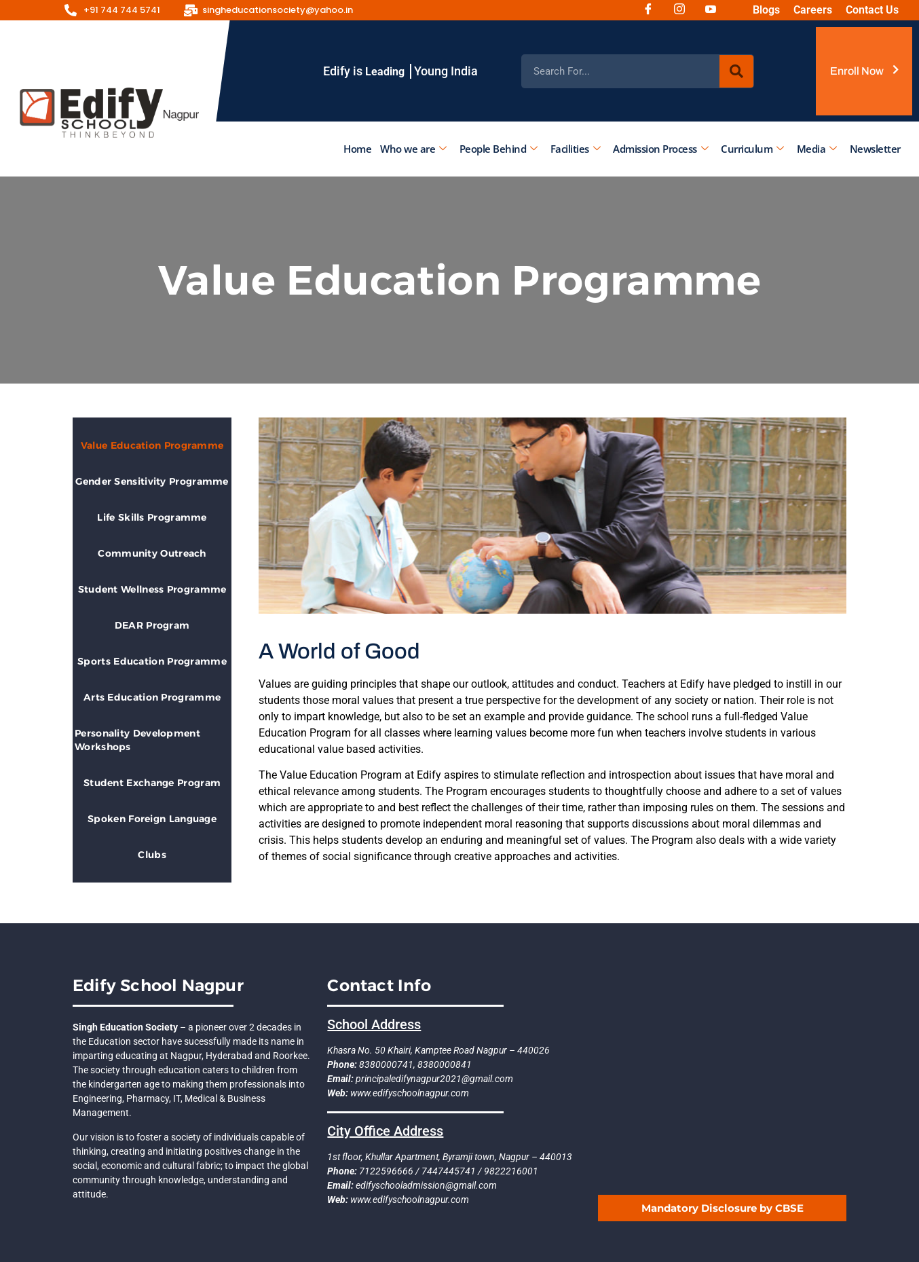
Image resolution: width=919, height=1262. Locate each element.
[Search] (736, 71)
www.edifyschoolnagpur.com (408, 1093)
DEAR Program (152, 625)
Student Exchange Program (152, 783)
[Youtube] (715, 10)
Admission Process (660, 148)
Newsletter (874, 148)
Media (816, 148)
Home (357, 148)
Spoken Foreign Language (152, 819)
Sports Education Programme (152, 661)
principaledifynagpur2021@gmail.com (433, 1078)
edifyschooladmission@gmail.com (425, 1185)
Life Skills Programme (151, 517)
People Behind (498, 148)
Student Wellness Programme (152, 589)
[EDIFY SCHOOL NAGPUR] (722, 1079)
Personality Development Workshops (137, 740)
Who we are (413, 148)
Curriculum (752, 148)
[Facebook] (653, 10)
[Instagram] (684, 10)
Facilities (575, 148)
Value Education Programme (152, 445)
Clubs (152, 855)
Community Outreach (152, 553)
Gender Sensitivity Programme (151, 481)
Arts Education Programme (152, 697)
